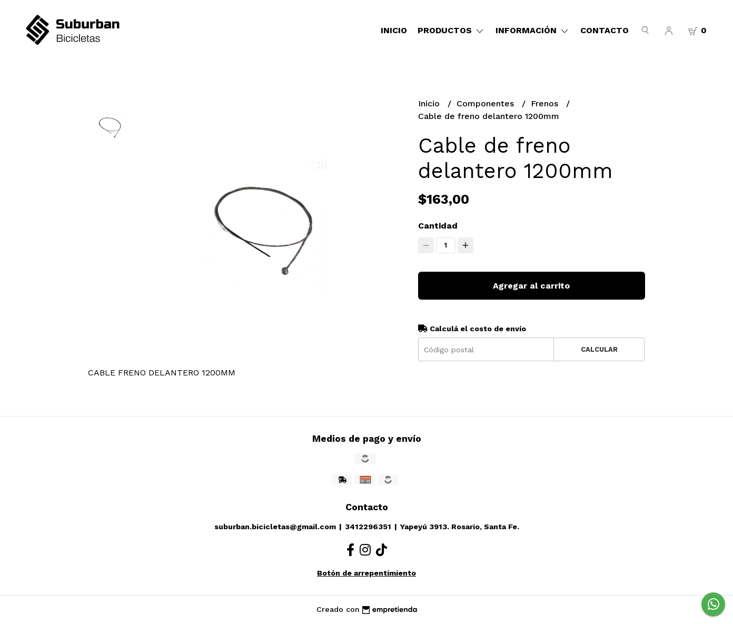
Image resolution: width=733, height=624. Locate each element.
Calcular (599, 349)
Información (533, 30)
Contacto (604, 30)
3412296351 (368, 526)
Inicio (394, 30)
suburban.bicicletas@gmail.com (275, 526)
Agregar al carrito (531, 286)
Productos (451, 30)
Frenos (546, 103)
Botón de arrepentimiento (366, 573)
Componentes (487, 103)
